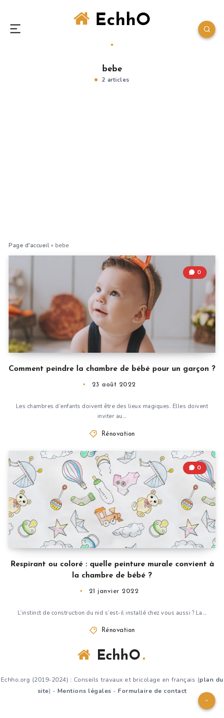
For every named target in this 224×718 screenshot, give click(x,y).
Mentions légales (84, 691)
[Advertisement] (112, 175)
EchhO (112, 28)
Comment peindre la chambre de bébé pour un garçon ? (112, 369)
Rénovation (118, 434)
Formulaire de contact (152, 691)
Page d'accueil (29, 245)
